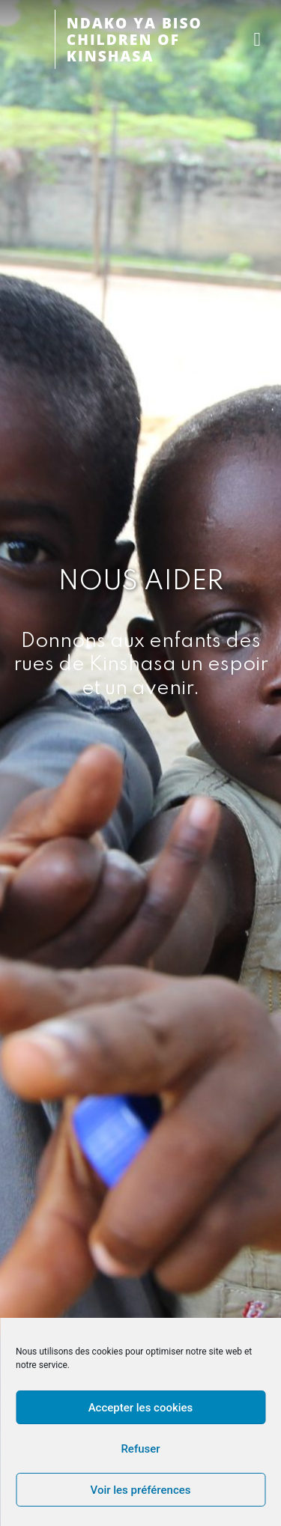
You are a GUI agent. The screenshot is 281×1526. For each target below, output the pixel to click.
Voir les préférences (141, 1490)
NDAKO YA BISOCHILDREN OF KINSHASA (134, 39)
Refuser (140, 1449)
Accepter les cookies (140, 1407)
